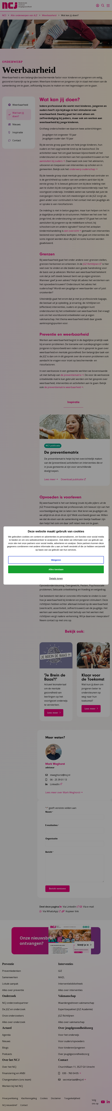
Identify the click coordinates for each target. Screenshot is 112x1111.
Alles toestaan (56, 569)
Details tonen (56, 578)
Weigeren (56, 560)
